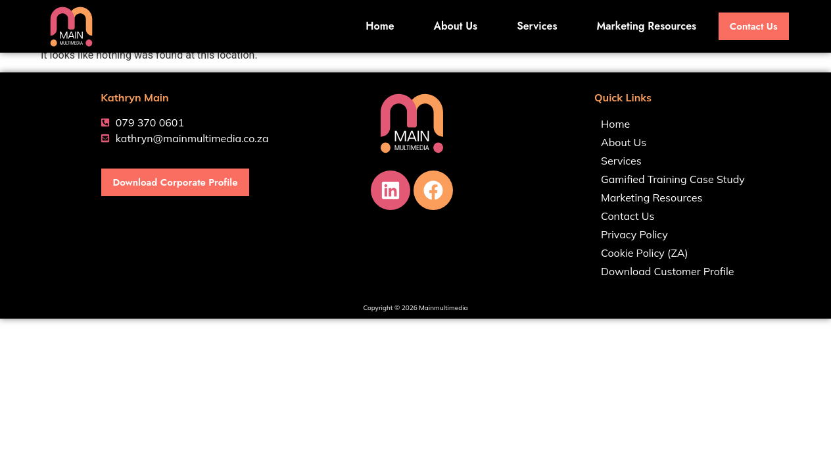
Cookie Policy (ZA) (644, 252)
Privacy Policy (634, 234)
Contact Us (627, 216)
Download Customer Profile (667, 271)
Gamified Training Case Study (673, 179)
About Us (452, 26)
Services (533, 26)
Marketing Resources (643, 26)
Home (376, 26)
